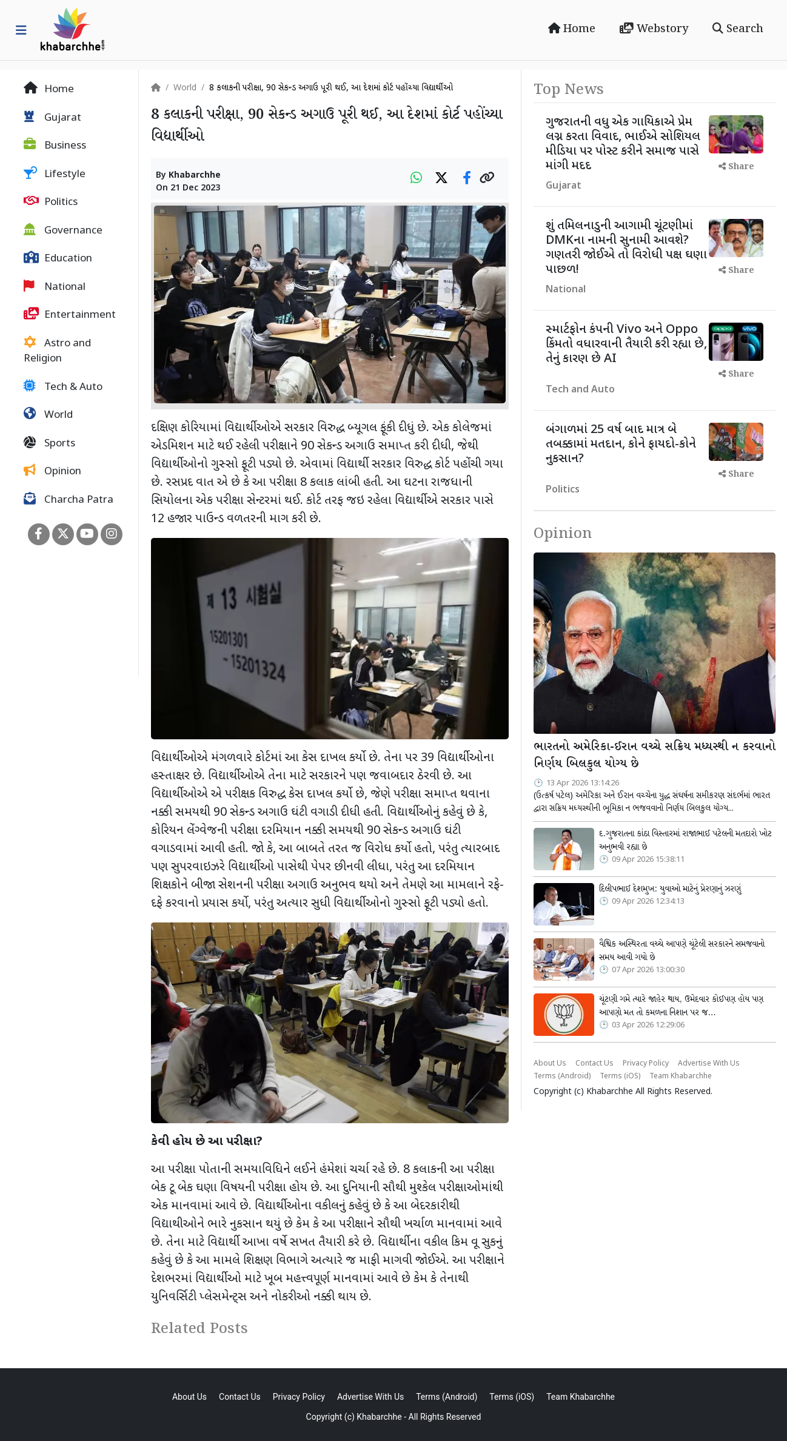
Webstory (654, 29)
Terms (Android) (562, 1076)
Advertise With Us (709, 1064)
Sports (49, 443)
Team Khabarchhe (680, 1076)
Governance (63, 230)
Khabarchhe (195, 175)
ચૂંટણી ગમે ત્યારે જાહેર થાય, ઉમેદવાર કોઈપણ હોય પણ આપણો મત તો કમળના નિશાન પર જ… (681, 1006)
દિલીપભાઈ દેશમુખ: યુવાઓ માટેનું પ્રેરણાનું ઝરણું (670, 889)
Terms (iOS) (620, 1076)
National (54, 287)
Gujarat (52, 117)
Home (571, 29)
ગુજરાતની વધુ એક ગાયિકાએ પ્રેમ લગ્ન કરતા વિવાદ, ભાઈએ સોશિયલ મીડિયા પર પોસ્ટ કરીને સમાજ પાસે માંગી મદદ (623, 144)
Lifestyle (54, 174)
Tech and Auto (580, 390)
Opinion (52, 471)
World (48, 415)
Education (58, 258)
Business (55, 145)
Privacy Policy (646, 1064)
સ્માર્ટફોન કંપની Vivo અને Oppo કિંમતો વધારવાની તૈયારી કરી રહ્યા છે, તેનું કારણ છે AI (626, 344)
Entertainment (70, 314)
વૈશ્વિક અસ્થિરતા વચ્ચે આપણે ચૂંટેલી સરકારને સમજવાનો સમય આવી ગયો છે (682, 951)
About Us (550, 1064)
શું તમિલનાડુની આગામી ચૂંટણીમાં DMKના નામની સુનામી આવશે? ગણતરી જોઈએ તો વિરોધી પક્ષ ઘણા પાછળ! (626, 248)
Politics (51, 202)
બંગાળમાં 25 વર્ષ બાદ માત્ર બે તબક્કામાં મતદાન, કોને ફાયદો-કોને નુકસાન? (621, 444)
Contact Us (594, 1064)
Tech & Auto (63, 387)
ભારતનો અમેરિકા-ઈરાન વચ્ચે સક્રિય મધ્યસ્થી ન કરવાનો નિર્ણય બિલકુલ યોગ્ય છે (654, 756)
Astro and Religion (57, 351)
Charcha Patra (68, 499)
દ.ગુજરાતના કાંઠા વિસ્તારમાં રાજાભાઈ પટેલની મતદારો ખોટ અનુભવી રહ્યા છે (685, 840)
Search (737, 29)
